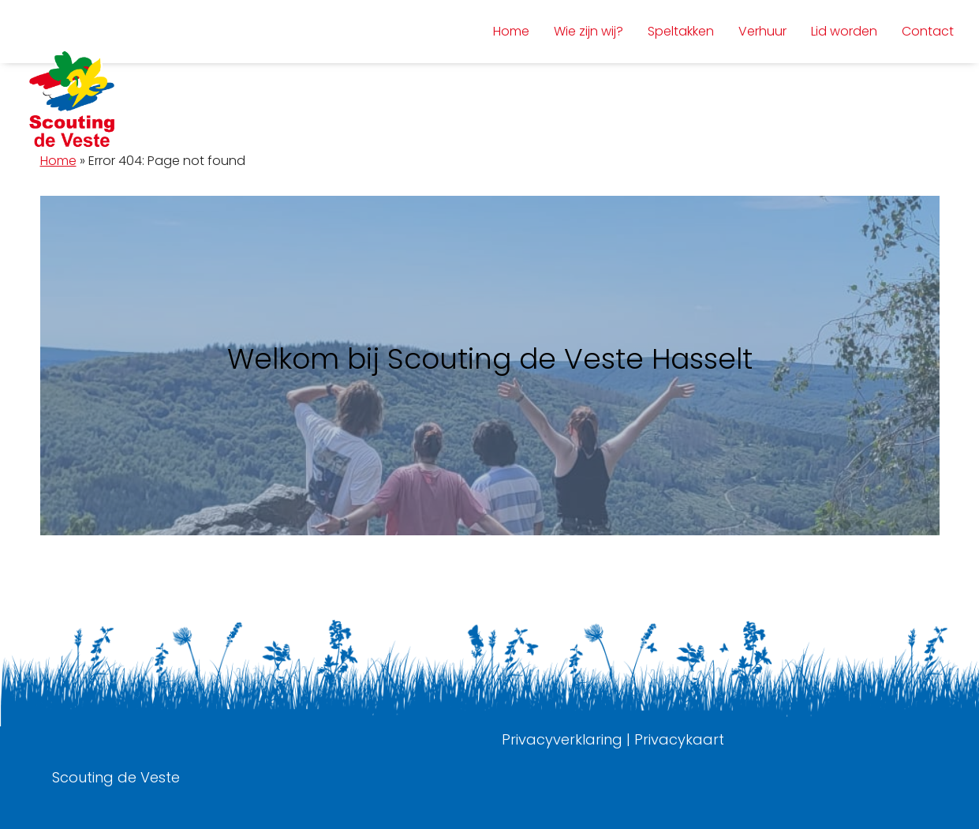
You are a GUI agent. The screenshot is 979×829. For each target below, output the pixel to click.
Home (58, 161)
